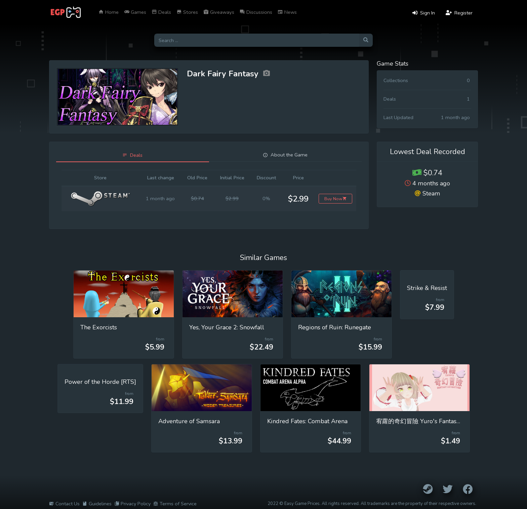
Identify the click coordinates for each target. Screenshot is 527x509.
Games (135, 12)
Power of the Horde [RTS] (100, 382)
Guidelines (97, 503)
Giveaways (218, 12)
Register (459, 12)
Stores (187, 12)
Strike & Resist (427, 288)
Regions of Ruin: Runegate (334, 327)
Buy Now (335, 199)
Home (108, 12)
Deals (161, 12)
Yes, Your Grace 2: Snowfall (226, 327)
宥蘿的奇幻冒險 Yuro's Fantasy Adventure (433, 421)
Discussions (256, 12)
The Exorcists (98, 327)
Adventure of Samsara (189, 421)
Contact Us (64, 503)
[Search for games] (256, 40)
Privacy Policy (132, 503)
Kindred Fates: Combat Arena (307, 421)
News (287, 12)
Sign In (423, 12)
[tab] (132, 155)
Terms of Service (175, 503)
